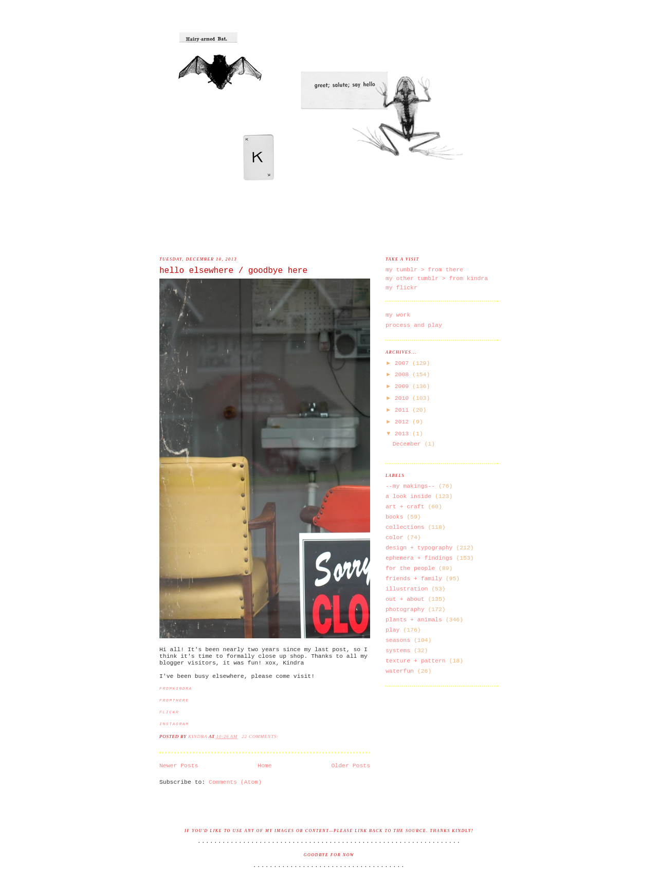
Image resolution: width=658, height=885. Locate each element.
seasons (398, 640)
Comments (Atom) (235, 782)
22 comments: (261, 736)
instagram (174, 724)
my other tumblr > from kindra (437, 278)
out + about (405, 599)
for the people (410, 568)
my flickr (401, 287)
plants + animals (414, 619)
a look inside (408, 496)
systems (398, 650)
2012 (403, 421)
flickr (169, 712)
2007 (403, 363)
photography (405, 609)
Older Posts (351, 765)
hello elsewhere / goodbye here (233, 270)
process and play (414, 325)
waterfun (400, 671)
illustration (407, 588)
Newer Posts (178, 765)
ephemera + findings (419, 558)
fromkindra (175, 688)
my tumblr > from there (424, 269)
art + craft (405, 506)
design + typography (419, 547)
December (409, 443)
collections (405, 527)
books (394, 516)
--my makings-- (410, 486)
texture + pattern (416, 660)
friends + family (414, 578)
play (392, 629)
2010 (403, 398)
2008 (403, 374)
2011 (403, 410)
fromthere (174, 700)
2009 (403, 386)
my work (398, 314)
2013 (403, 433)
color (394, 537)
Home (264, 765)
